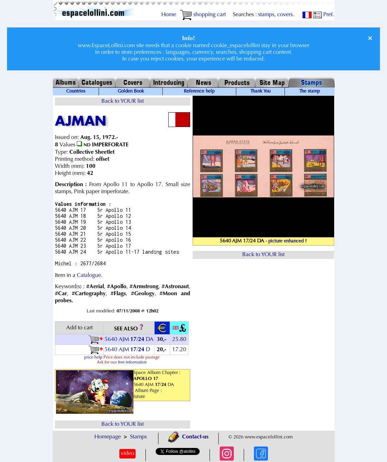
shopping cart (203, 15)
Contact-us (188, 437)
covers (285, 15)
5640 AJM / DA (129, 339)
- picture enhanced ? (286, 241)
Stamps (138, 437)
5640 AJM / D (127, 350)
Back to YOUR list (122, 101)
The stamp (309, 91)
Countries (75, 91)
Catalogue (89, 275)
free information (132, 362)
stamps (266, 15)
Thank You (260, 91)
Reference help (199, 91)
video (127, 453)
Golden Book (131, 91)
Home (168, 15)
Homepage (107, 437)
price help (93, 357)
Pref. (323, 15)
